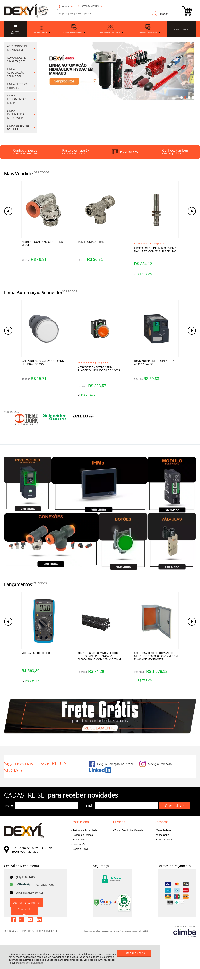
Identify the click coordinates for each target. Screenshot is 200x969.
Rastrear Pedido (164, 846)
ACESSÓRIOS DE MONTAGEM (21, 48)
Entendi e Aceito (134, 953)
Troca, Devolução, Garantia (128, 837)
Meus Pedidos (163, 837)
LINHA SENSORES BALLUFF (21, 127)
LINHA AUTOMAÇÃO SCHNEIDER (21, 72)
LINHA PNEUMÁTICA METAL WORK (21, 114)
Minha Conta (162, 841)
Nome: (9, 812)
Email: (89, 812)
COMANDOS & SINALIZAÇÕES (21, 59)
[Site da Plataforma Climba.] (184, 937)
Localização (78, 851)
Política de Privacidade (30, 962)
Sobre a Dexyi (80, 855)
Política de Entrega (82, 841)
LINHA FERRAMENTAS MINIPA (21, 99)
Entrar (65, 6)
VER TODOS (41, 172)
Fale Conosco (79, 846)
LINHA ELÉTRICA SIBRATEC (21, 86)
